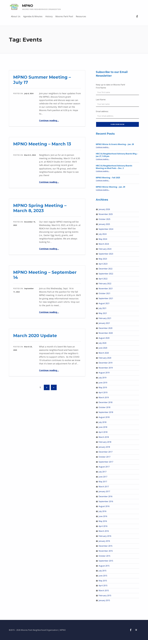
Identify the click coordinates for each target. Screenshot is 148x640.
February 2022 (105, 283)
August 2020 (104, 338)
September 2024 (106, 229)
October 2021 (104, 293)
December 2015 (105, 546)
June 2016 (103, 516)
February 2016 (105, 536)
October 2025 (104, 219)
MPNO (27, 6)
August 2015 (104, 566)
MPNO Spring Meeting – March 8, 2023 (39, 208)
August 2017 (104, 466)
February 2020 (105, 358)
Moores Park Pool (64, 16)
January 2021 (104, 323)
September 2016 (106, 501)
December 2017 (105, 452)
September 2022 (106, 273)
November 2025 (106, 214)
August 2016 (104, 506)
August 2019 (104, 372)
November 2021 (106, 288)
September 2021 (106, 298)
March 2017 (104, 486)
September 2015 (106, 561)
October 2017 (104, 457)
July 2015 (102, 570)
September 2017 (106, 462)
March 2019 (104, 397)
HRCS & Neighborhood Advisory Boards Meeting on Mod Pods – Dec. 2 (114, 167)
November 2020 (106, 333)
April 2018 (103, 432)
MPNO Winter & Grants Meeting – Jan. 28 (115, 144)
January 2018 (104, 447)
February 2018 (105, 442)
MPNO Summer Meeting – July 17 (42, 79)
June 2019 (103, 382)
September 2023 (106, 254)
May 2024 (103, 239)
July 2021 (102, 308)
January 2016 (104, 541)
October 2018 (104, 407)
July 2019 (102, 377)
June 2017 (103, 476)
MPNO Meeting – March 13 (42, 143)
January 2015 (104, 600)
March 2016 (104, 531)
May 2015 (103, 580)
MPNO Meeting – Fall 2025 (108, 177)
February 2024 (105, 249)
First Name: (101, 87)
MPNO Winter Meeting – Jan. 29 (110, 187)
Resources (81, 16)
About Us (15, 16)
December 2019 (105, 362)
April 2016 (103, 526)
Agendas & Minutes (32, 16)
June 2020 (103, 348)
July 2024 (102, 234)
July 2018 (102, 422)
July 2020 (102, 343)
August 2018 (104, 417)
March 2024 (104, 244)
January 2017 (104, 491)
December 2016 (105, 496)
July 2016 (102, 511)
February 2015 (105, 595)
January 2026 (104, 209)
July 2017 (102, 471)
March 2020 (104, 353)
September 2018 (106, 412)
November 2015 (106, 551)
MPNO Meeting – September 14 (45, 275)
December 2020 (105, 328)
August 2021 (104, 303)
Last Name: (101, 99)
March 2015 (104, 590)
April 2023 (103, 264)
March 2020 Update (35, 335)
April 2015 (103, 585)
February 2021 (105, 318)
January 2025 (104, 224)
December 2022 (105, 268)
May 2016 (103, 521)
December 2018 (105, 402)
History (49, 16)
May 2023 (103, 259)
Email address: (102, 111)
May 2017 (103, 481)
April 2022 (103, 278)
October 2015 (104, 556)
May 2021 (103, 313)
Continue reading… (49, 120)
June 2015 (103, 575)
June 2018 (103, 427)
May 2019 (103, 387)
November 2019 (106, 367)
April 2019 (103, 392)
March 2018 (104, 437)
